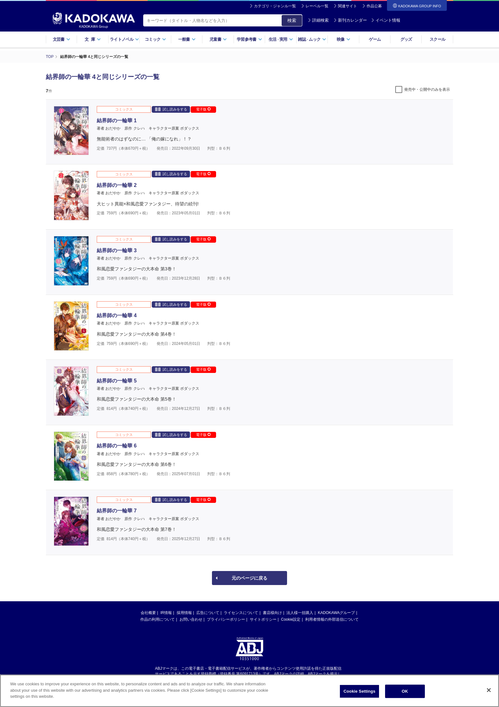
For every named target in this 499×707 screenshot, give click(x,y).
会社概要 (148, 613)
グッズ (406, 39)
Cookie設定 (290, 619)
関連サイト (347, 6)
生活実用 (281, 39)
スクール (437, 39)
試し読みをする (171, 109)
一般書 (187, 39)
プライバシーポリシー (226, 619)
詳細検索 (318, 20)
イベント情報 (385, 20)
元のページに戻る (249, 578)
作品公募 (374, 6)
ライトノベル (124, 39)
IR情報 (166, 613)
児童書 (218, 39)
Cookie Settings (360, 692)
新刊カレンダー (350, 20)
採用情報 (184, 613)
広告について (207, 613)
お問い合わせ (190, 619)
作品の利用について (157, 619)
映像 (343, 39)
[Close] (489, 692)
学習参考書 (249, 39)
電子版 (203, 109)
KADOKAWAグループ (336, 613)
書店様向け (272, 613)
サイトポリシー (263, 619)
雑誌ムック (312, 39)
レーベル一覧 (317, 6)
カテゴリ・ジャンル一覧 (275, 6)
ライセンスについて (241, 613)
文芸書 (61, 39)
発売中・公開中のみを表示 (427, 89)
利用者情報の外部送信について (332, 619)
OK (405, 692)
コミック (155, 39)
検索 (291, 20)
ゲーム (375, 39)
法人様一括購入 (299, 613)
